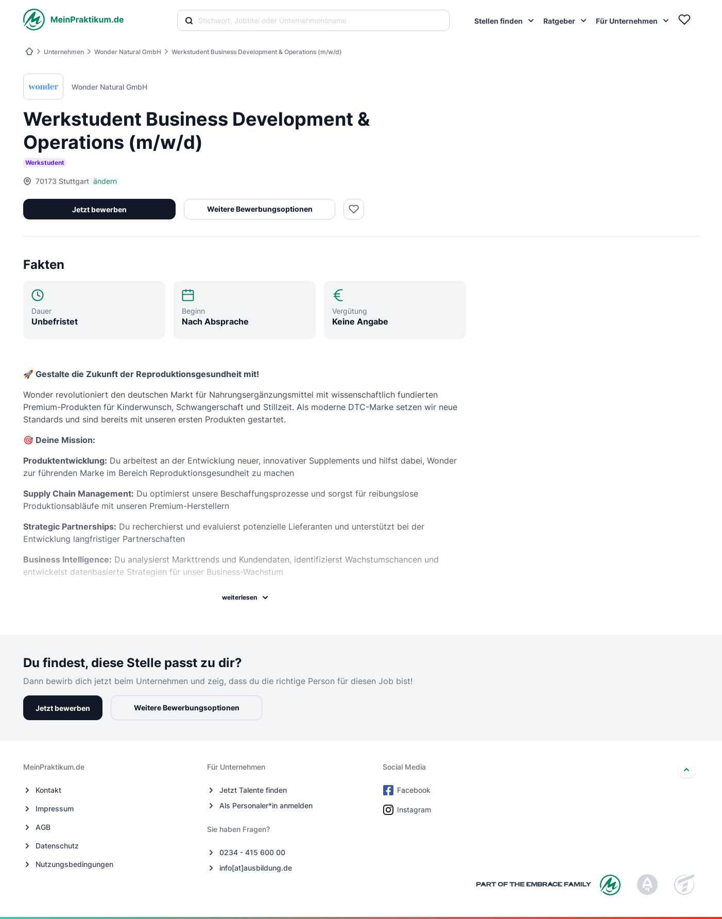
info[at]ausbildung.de (255, 867)
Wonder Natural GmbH (127, 52)
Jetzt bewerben (99, 209)
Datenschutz (57, 845)
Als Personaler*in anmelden (266, 805)
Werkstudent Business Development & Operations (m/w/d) (256, 52)
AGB (43, 827)
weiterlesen (245, 597)
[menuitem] (504, 20)
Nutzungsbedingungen (74, 864)
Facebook (408, 790)
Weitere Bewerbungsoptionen (259, 209)
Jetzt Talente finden (253, 790)
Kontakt (48, 790)
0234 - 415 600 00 (252, 852)
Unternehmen (64, 52)
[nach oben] (686, 769)
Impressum (55, 808)
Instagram (408, 810)
